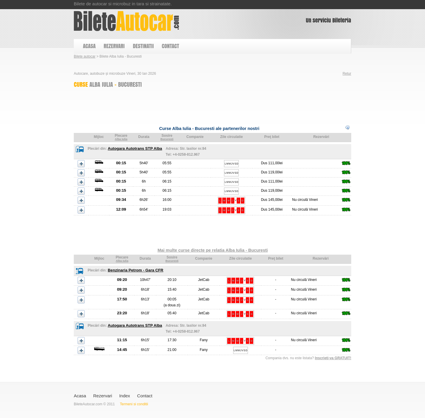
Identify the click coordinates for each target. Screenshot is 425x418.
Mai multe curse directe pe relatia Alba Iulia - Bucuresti (213, 250)
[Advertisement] (181, 105)
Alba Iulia (121, 139)
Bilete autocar (84, 56)
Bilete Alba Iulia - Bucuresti (126, 21)
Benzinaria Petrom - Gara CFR (135, 270)
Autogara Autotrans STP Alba (135, 148)
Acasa (80, 395)
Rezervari (102, 395)
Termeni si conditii (134, 404)
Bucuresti (166, 139)
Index (124, 395)
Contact (145, 395)
